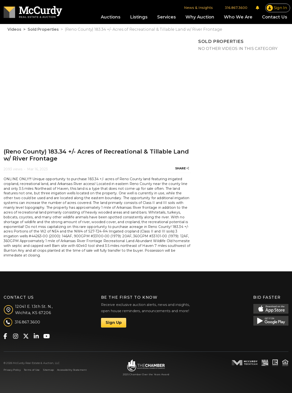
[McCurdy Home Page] (33, 10)
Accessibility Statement (72, 369)
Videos (14, 29)
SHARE (182, 168)
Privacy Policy (12, 369)
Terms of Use (32, 369)
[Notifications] (257, 8)
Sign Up (114, 322)
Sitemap (48, 369)
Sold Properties (43, 29)
